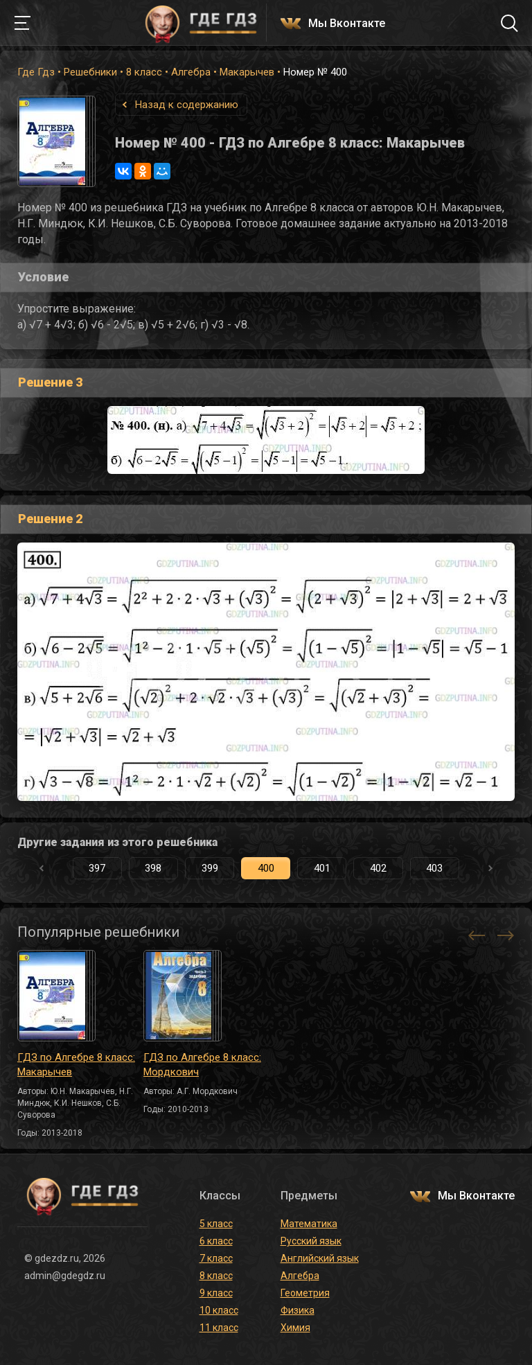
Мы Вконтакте (346, 24)
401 (322, 868)
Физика (297, 1310)
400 (266, 868)
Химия (295, 1327)
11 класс (219, 1327)
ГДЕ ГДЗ (201, 23)
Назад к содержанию (186, 104)
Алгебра (191, 72)
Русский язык (311, 1241)
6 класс (216, 1241)
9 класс (216, 1292)
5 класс (216, 1223)
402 (378, 868)
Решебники (90, 72)
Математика (309, 1223)
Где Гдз (36, 72)
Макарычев (247, 72)
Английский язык (320, 1258)
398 (153, 868)
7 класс (216, 1258)
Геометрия (305, 1292)
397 (97, 868)
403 (434, 868)
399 (210, 868)
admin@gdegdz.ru (64, 1275)
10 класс (219, 1310)
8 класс (144, 72)
